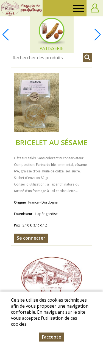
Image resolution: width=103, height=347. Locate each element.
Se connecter (31, 238)
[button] (97, 34)
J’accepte (51, 337)
